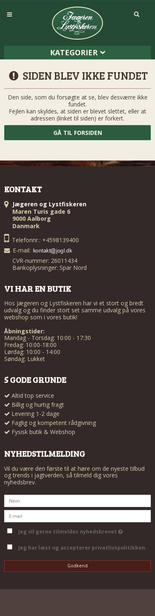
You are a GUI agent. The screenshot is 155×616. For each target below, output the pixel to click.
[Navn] (77, 500)
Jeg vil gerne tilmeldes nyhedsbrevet (83, 530)
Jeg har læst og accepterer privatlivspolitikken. (82, 547)
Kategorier (77, 52)
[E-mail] (77, 515)
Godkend (77, 566)
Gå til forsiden (77, 133)
